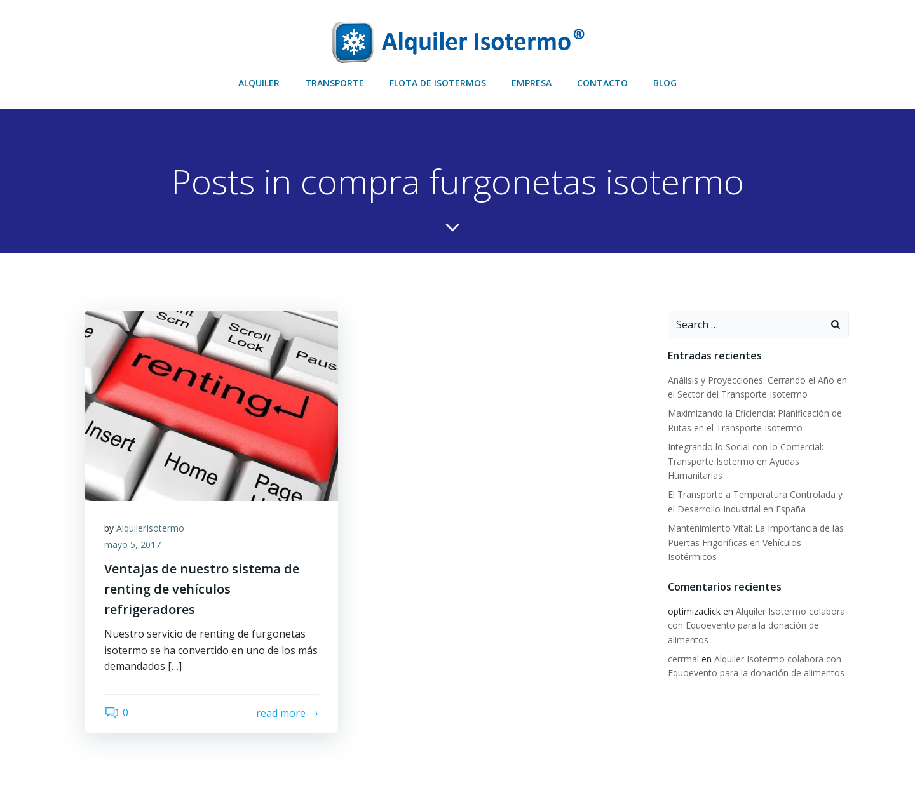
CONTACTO (602, 83)
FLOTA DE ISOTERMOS (438, 83)
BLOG (665, 83)
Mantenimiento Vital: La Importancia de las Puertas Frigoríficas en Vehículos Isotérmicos (756, 542)
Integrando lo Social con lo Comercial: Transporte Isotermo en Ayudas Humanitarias (746, 461)
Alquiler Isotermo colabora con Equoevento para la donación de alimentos (756, 625)
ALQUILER (259, 83)
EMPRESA (532, 83)
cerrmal (683, 659)
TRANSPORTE (334, 83)
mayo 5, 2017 (132, 544)
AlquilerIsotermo (150, 528)
